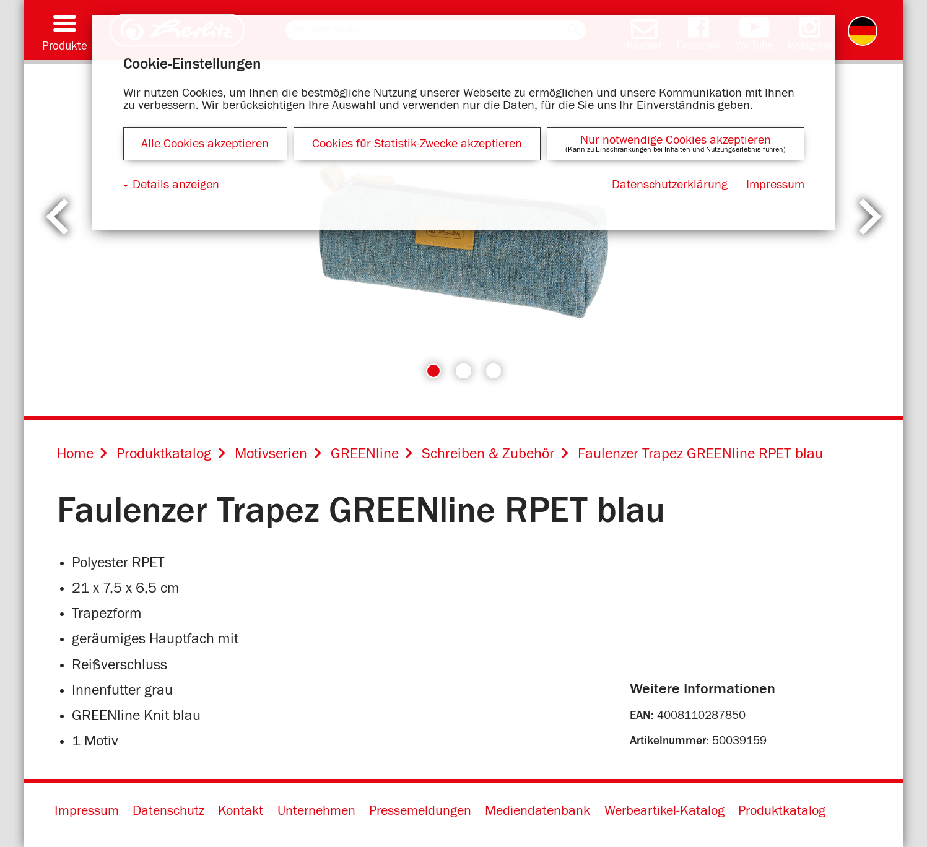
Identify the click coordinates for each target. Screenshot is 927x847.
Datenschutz (168, 811)
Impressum (86, 811)
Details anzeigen (176, 184)
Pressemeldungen (420, 811)
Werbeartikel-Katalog (664, 811)
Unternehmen (316, 811)
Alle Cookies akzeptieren (205, 143)
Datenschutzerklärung (670, 184)
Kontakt (240, 811)
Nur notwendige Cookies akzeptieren (675, 140)
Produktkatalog (781, 811)
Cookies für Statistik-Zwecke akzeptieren (417, 143)
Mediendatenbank (537, 811)
